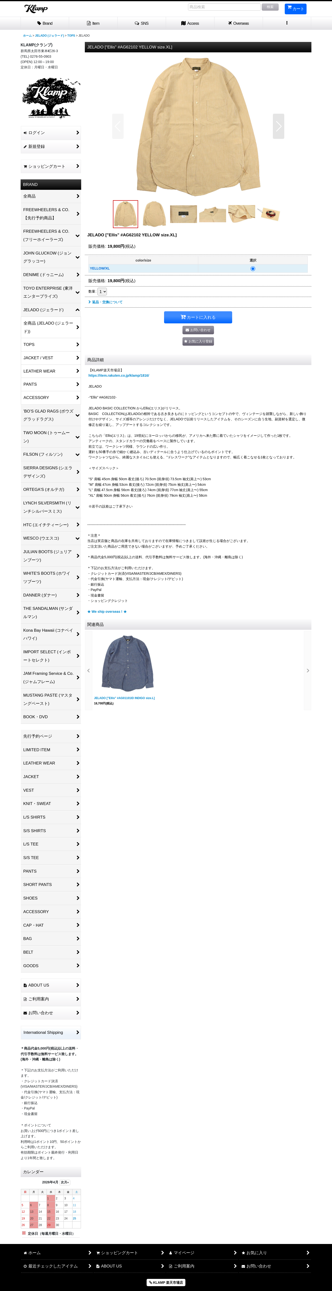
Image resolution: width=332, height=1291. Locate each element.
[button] (142, 23)
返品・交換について (105, 302)
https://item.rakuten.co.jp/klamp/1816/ (118, 375)
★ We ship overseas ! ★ (107, 612)
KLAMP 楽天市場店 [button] (166, 1282)
